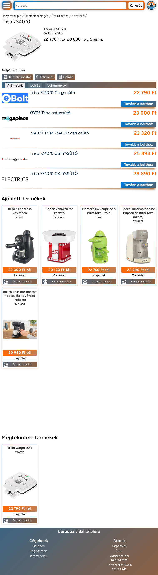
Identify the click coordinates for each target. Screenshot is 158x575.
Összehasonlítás (17, 77)
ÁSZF (119, 551)
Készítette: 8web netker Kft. (119, 567)
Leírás (35, 85)
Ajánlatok (15, 85)
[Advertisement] (79, 401)
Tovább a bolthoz (138, 104)
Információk (38, 556)
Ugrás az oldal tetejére (79, 531)
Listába (66, 77)
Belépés (39, 546)
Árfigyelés (45, 77)
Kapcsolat (119, 546)
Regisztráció (39, 551)
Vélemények (57, 85)
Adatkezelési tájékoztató (119, 558)
